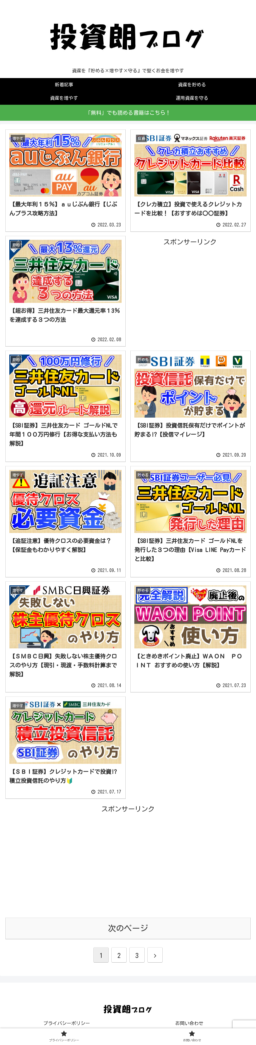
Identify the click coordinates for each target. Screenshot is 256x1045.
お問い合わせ (189, 1023)
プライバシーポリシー (66, 1023)
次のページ (128, 928)
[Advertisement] (190, 294)
